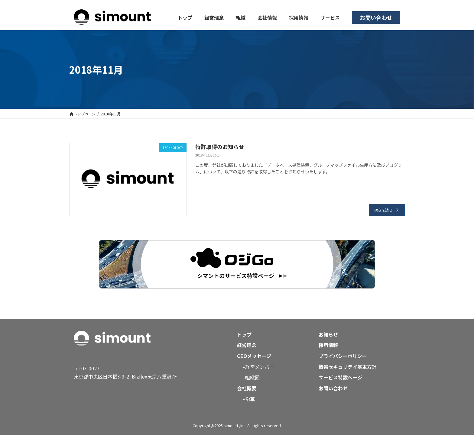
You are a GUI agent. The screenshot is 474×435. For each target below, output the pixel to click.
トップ (185, 17)
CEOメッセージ (254, 355)
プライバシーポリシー (343, 355)
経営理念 (214, 17)
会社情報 (267, 17)
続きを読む (383, 209)
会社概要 (246, 388)
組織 (240, 17)
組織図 (252, 377)
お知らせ (328, 334)
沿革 (250, 398)
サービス (330, 17)
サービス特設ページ (340, 377)
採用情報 (298, 17)
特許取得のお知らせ (219, 146)
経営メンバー (259, 366)
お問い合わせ (376, 17)
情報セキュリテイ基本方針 (348, 366)
